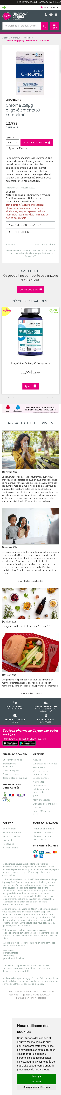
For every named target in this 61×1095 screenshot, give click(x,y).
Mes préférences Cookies (41, 813)
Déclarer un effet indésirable (41, 791)
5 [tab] (28, 397)
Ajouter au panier (36, 143)
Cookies (37, 808)
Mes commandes (11, 837)
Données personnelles (45, 804)
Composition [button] (18, 232)
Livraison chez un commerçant (42, 838)
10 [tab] (52, 397)
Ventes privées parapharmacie (40, 773)
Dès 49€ (46, 705)
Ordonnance (39, 786)
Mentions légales (41, 800)
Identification (9, 829)
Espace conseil (41, 778)
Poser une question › (44, 244)
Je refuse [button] (36, 1081)
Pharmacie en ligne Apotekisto (30, 998)
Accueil (6, 38)
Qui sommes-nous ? (13, 760)
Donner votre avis (30, 290)
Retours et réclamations (14, 778)
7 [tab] (38, 397)
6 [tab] (33, 397)
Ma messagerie (10, 848)
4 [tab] (23, 397)
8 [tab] (42, 397)
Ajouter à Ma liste (17, 148)
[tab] (30, 225)
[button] (12, 142)
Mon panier (8, 840)
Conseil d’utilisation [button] (24, 225)
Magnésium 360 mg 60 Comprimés (30, 363)
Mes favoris (8, 844)
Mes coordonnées (11, 833)
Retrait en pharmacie (43, 829)
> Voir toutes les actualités (30, 581)
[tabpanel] (30, 350)
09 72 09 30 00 (46, 717)
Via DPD (15, 717)
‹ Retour (10, 244)
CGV (35, 796)
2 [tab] (13, 397)
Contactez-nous (10, 774)
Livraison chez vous (43, 833)
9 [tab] (47, 397)
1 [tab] (8, 397)
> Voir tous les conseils (30, 694)
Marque (16, 38)
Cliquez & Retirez (15, 704)
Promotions (39, 768)
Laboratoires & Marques (45, 764)
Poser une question (12, 771)
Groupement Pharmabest (9, 766)
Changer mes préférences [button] (36, 1087)
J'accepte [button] (36, 1076)
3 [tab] (18, 397)
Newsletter (38, 782)
